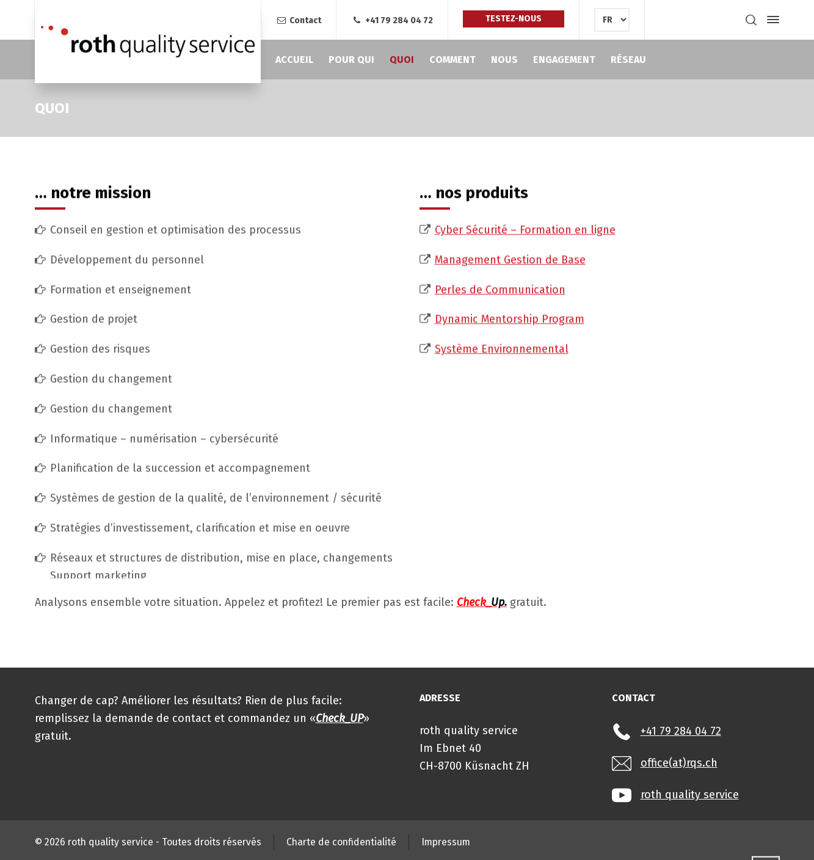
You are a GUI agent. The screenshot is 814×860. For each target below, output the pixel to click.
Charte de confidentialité (341, 842)
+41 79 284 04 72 (392, 20)
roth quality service (690, 794)
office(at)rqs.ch (679, 763)
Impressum (445, 842)
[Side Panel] (770, 19)
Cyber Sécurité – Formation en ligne (525, 552)
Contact (298, 20)
